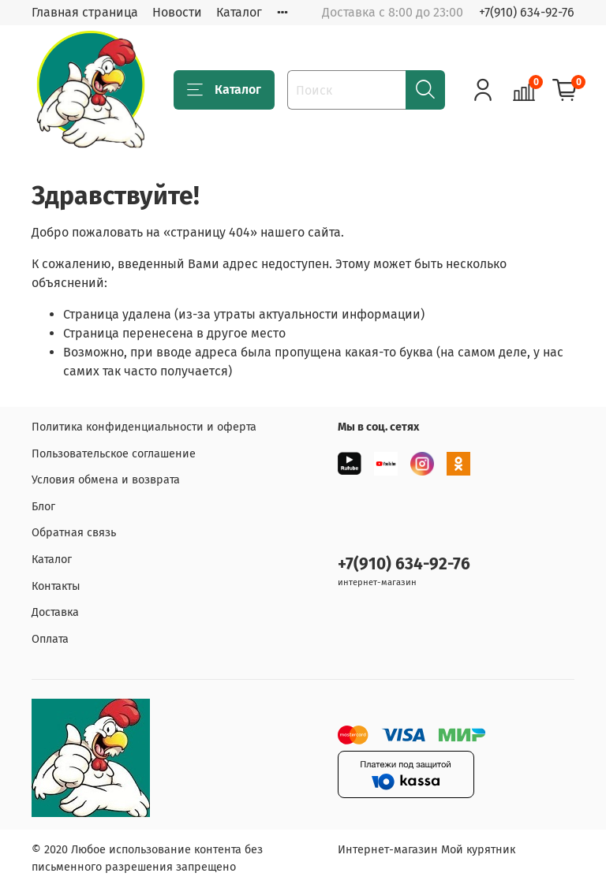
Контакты (56, 586)
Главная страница (85, 12)
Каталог (239, 12)
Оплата (50, 639)
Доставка (55, 612)
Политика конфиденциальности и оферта (144, 427)
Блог (43, 506)
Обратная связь (74, 532)
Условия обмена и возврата (106, 480)
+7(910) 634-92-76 (526, 12)
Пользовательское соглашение (114, 454)
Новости (177, 12)
